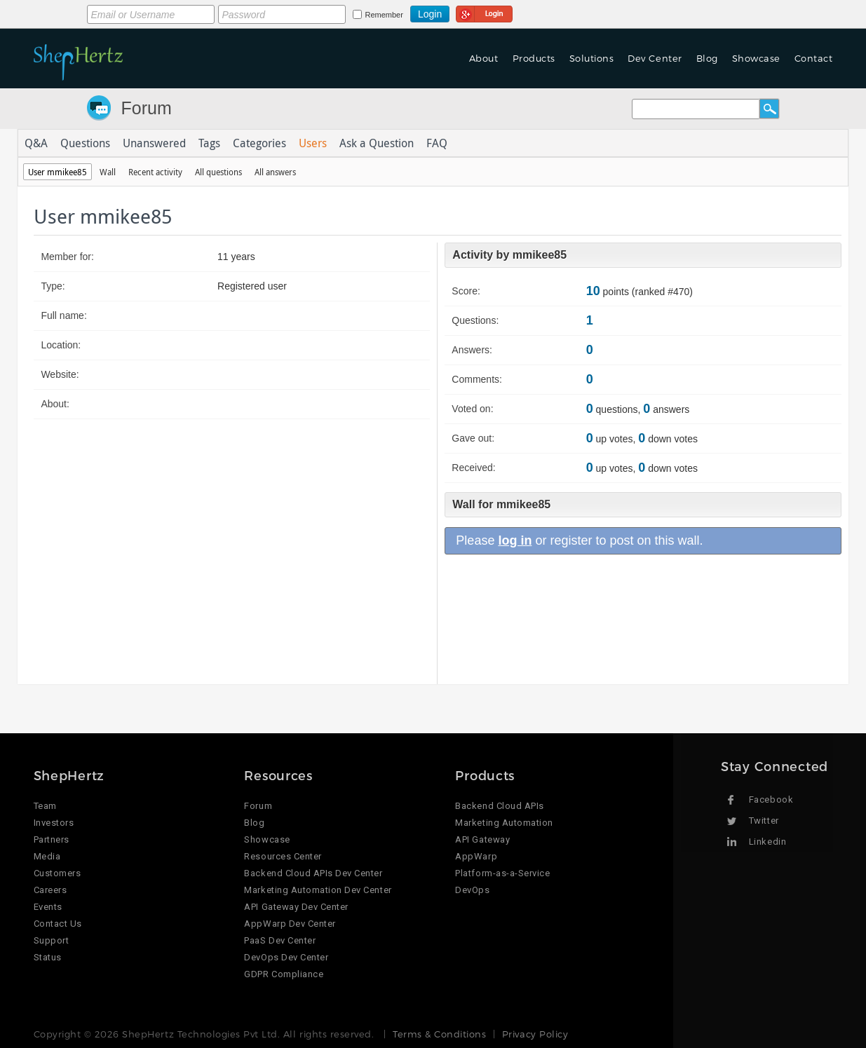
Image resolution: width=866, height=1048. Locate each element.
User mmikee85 (57, 171)
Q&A (36, 143)
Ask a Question (376, 143)
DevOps (472, 890)
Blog (707, 58)
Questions (85, 143)
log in (515, 540)
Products (534, 58)
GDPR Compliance (283, 974)
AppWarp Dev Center (289, 923)
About (484, 58)
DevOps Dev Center (286, 957)
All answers (275, 171)
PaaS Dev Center (280, 940)
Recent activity (155, 171)
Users (313, 143)
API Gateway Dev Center (296, 906)
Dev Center (655, 58)
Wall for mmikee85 (501, 504)
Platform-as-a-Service (502, 873)
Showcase (756, 58)
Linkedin (767, 841)
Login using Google (484, 12)
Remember (384, 15)
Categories (259, 143)
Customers (57, 873)
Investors (54, 822)
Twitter (764, 820)
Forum (146, 108)
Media (47, 856)
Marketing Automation (504, 822)
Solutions (591, 58)
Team (45, 806)
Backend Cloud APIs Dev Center (313, 873)
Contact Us (58, 923)
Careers (50, 890)
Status (48, 957)
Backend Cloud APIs (499, 806)
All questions (218, 171)
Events (48, 906)
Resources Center (282, 856)
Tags (209, 143)
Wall (108, 171)
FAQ (436, 143)
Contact (813, 58)
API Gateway (482, 839)
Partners (51, 839)
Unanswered (154, 143)
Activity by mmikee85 (509, 255)
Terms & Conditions (439, 1034)
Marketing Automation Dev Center (317, 890)
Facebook (771, 799)
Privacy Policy (535, 1034)
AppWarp (476, 856)
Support (51, 940)
